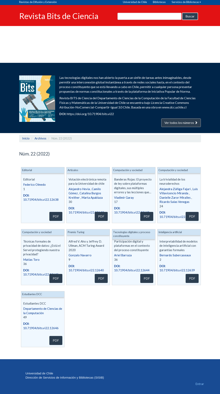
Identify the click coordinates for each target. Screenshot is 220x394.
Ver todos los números (181, 122)
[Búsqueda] (149, 16)
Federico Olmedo (34, 184)
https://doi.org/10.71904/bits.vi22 (90, 114)
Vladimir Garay (124, 197)
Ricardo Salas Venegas (174, 202)
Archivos (40, 138)
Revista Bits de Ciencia (58, 15)
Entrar (199, 384)
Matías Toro (31, 259)
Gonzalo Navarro (80, 255)
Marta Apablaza (92, 197)
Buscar (190, 16)
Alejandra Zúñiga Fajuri (175, 189)
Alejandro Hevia (79, 189)
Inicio (26, 138)
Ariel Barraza (123, 255)
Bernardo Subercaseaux (175, 255)
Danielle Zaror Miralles (175, 197)
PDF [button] (56, 216)
